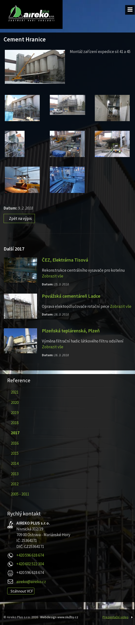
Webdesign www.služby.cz (59, 617)
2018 (15, 422)
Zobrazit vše (52, 276)
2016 (15, 443)
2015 (15, 453)
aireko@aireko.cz (31, 581)
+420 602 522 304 (30, 563)
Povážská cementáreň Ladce (71, 296)
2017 (15, 432)
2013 (15, 473)
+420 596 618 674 (30, 555)
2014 (15, 463)
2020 (15, 402)
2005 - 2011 (20, 494)
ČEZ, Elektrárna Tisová (65, 260)
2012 (15, 484)
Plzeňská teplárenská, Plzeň (71, 330)
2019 (15, 412)
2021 (15, 392)
